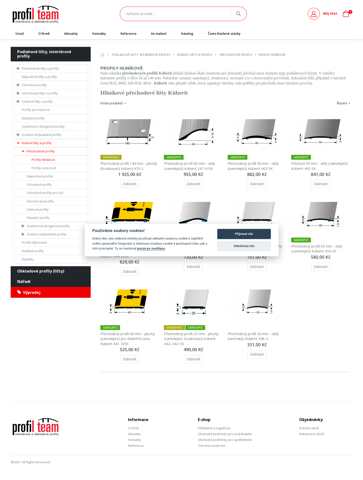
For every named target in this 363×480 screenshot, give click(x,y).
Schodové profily (34, 85)
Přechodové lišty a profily (40, 68)
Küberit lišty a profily (37, 143)
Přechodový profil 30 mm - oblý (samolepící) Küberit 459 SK (317, 248)
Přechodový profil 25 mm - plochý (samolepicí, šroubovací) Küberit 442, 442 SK (192, 338)
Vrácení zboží (309, 428)
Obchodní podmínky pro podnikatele (225, 434)
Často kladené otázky (224, 33)
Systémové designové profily (43, 126)
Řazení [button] (342, 103)
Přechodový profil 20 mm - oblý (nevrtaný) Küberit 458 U (254, 336)
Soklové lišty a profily (37, 101)
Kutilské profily (33, 251)
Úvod (20, 33)
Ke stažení (159, 33)
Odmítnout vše (244, 246)
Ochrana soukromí (211, 445)
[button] (348, 13)
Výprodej (28, 292)
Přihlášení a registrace (214, 428)
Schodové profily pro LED (45, 192)
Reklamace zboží (311, 434)
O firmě (43, 33)
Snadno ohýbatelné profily (41, 134)
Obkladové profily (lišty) (40, 271)
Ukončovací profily (40, 201)
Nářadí (24, 281)
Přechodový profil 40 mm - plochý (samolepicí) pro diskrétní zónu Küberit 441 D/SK (128, 338)
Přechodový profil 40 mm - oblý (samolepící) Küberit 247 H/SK (190, 166)
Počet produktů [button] (112, 103)
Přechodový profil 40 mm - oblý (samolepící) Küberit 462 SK (254, 166)
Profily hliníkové (43, 159)
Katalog (187, 33)
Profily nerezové (44, 168)
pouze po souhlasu (151, 248)
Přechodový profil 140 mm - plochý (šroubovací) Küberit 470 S (129, 166)
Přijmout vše (244, 234)
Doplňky (28, 259)
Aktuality (71, 33)
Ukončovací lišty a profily (40, 93)
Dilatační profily (33, 118)
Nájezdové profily (40, 176)
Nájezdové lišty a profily (39, 76)
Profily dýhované (34, 242)
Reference (129, 33)
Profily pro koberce (36, 110)
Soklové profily (38, 209)
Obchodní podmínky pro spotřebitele (225, 440)
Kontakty (99, 33)
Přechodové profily (41, 151)
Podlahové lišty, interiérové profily (44, 54)
